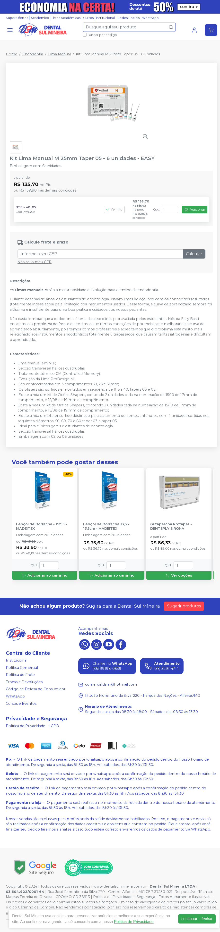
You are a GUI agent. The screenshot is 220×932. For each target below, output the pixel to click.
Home (11, 54)
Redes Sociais (128, 18)
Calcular (194, 254)
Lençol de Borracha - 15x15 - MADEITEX (41, 526)
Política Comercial (22, 667)
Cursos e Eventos (21, 703)
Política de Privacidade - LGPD (32, 726)
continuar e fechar (196, 919)
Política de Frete (20, 674)
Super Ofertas (17, 18)
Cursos (88, 18)
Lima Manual (59, 54)
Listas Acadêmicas (66, 18)
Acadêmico (40, 18)
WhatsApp (150, 18)
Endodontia (32, 54)
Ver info (114, 209)
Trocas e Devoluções (24, 682)
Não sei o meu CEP (35, 262)
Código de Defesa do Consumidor (35, 689)
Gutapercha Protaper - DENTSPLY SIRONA (171, 526)
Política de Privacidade (134, 922)
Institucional (105, 18)
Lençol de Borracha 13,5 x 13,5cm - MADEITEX (106, 526)
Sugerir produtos (184, 606)
